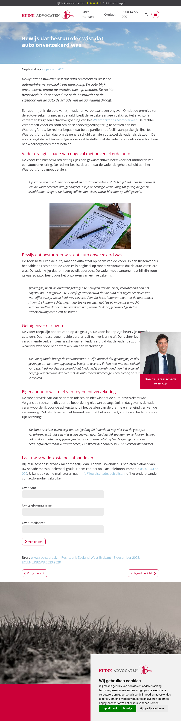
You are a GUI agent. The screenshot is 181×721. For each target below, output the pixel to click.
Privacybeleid (67, 696)
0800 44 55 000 (130, 14)
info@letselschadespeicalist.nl (103, 473)
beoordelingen (90, 3)
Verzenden (35, 542)
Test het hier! (57, 626)
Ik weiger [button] (128, 708)
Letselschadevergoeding (39, 696)
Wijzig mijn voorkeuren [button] (152, 708)
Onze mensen (88, 14)
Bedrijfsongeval (33, 692)
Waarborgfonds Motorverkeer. (115, 120)
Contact (109, 14)
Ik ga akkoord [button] (109, 708)
